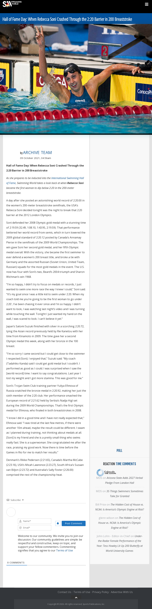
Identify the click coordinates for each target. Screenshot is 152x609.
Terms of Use (64, 550)
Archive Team (37, 152)
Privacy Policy (100, 592)
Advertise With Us (122, 592)
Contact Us (64, 592)
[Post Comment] (74, 523)
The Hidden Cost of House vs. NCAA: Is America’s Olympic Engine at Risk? (119, 523)
